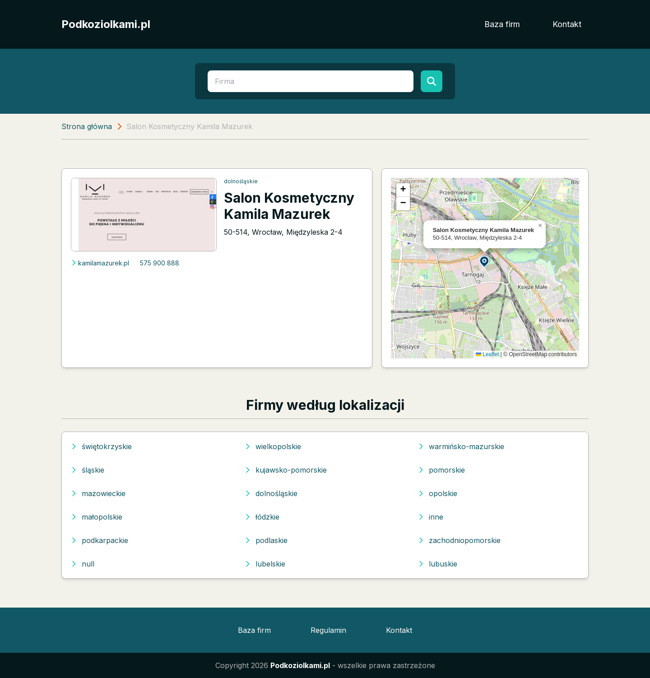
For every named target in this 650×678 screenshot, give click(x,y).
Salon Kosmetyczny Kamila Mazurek (289, 206)
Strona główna (86, 126)
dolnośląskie (241, 181)
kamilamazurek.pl (100, 263)
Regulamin (328, 630)
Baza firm (502, 24)
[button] (485, 261)
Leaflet (487, 354)
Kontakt (566, 24)
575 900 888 (159, 263)
